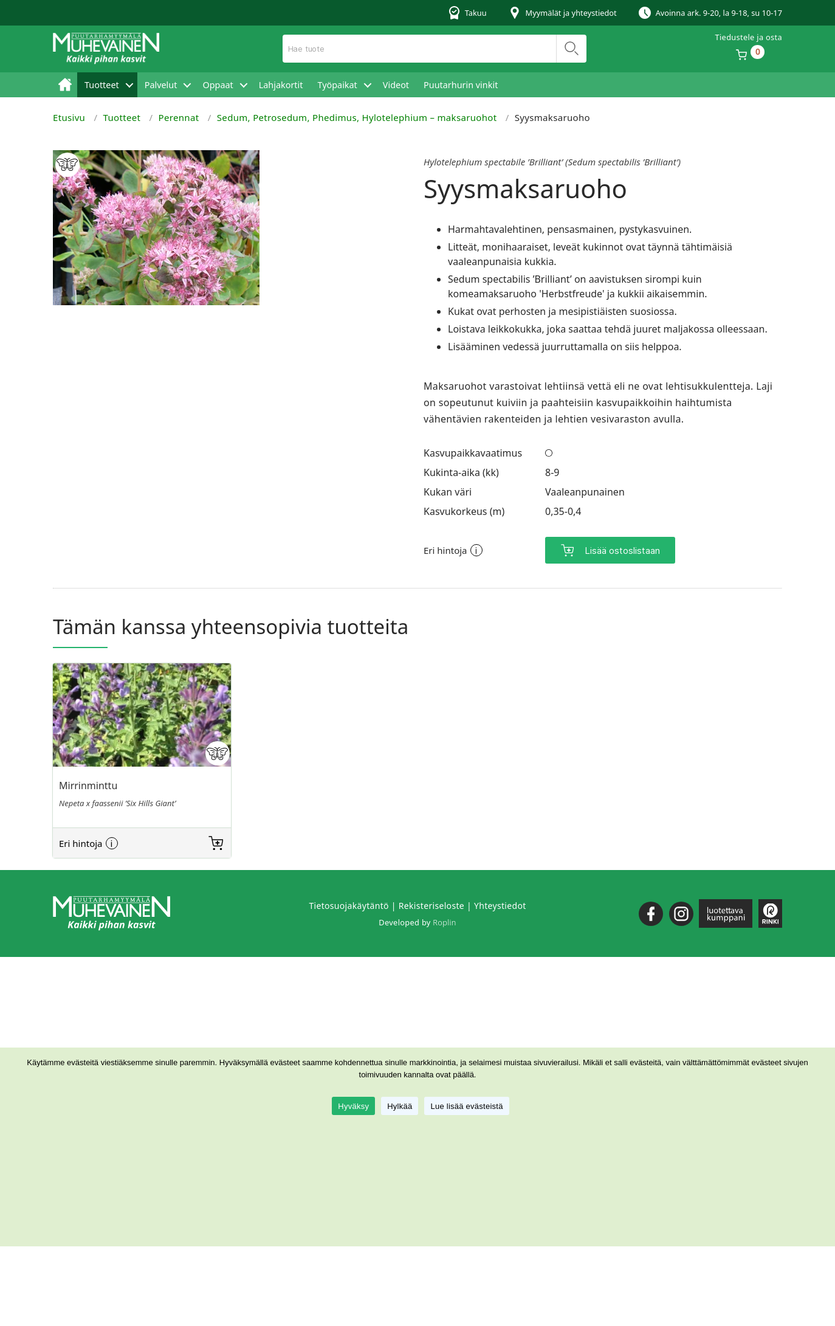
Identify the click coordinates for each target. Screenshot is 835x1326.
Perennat (179, 117)
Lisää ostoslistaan (622, 550)
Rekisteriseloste (431, 905)
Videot (396, 85)
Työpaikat (337, 85)
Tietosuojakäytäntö (348, 905)
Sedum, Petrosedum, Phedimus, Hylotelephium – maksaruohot (357, 117)
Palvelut (161, 85)
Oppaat (217, 85)
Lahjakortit (281, 85)
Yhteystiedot (500, 905)
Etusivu (65, 85)
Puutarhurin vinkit (461, 85)
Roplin (444, 922)
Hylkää (399, 1106)
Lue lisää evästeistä (466, 1106)
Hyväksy (353, 1106)
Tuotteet (101, 85)
